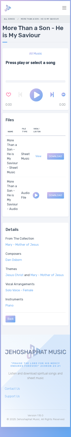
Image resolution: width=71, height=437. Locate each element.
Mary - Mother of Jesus (22, 244)
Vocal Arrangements (19, 284)
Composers (13, 254)
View (38, 156)
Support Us (12, 396)
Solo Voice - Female (19, 290)
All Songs (9, 19)
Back (10, 319)
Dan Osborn (13, 260)
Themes (11, 269)
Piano (9, 305)
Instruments (14, 299)
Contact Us (12, 388)
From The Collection (19, 238)
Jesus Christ (14, 275)
